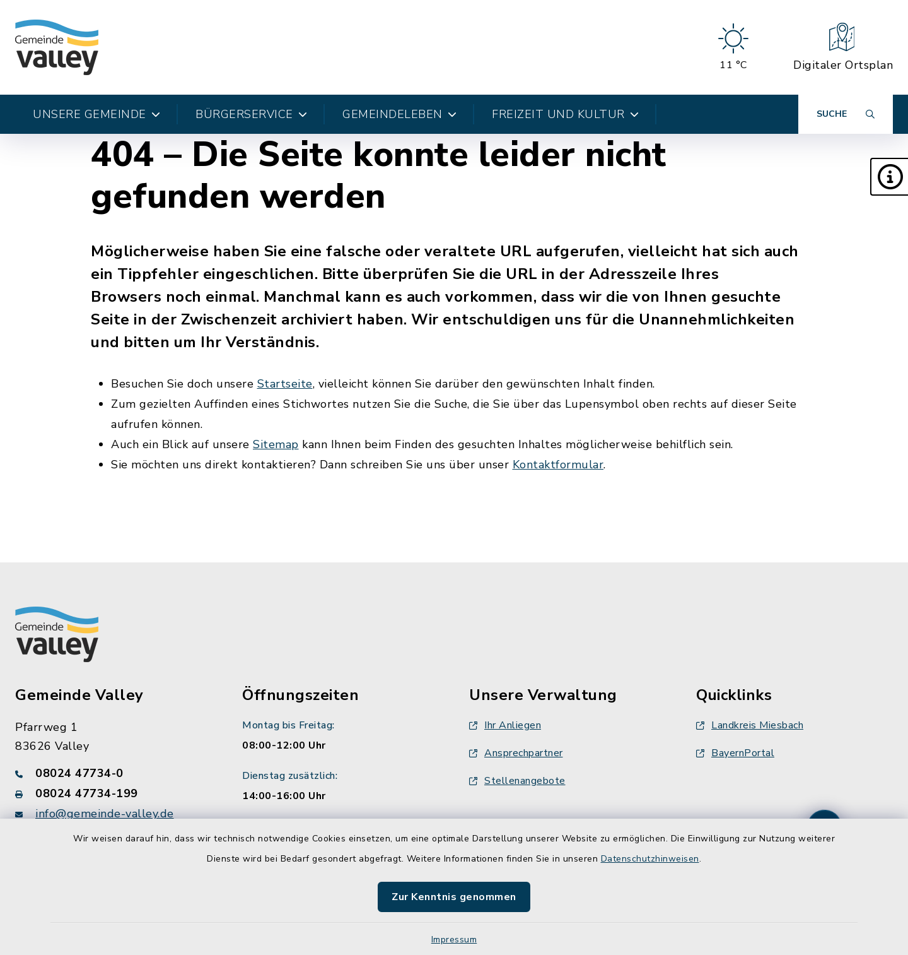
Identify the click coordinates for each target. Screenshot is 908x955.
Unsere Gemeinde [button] (96, 114)
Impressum (454, 940)
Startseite (285, 383)
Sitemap (276, 444)
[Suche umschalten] (845, 114)
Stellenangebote (517, 781)
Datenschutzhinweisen (650, 859)
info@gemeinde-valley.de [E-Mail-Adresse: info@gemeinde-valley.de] (104, 813)
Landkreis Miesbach (749, 725)
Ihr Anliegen (505, 725)
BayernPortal (735, 753)
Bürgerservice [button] (251, 114)
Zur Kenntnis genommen (454, 897)
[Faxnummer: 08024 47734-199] (113, 793)
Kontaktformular (558, 464)
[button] (889, 177)
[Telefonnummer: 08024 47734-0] (113, 773)
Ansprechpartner (516, 753)
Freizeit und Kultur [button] (565, 114)
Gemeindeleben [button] (399, 114)
